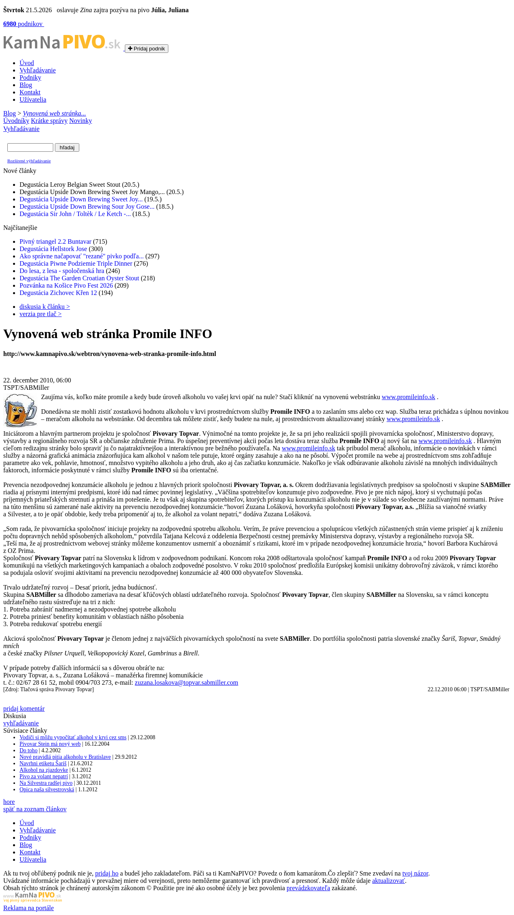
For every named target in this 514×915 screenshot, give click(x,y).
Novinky (80, 120)
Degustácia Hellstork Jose (53, 248)
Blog (26, 84)
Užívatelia (33, 99)
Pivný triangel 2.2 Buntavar (55, 241)
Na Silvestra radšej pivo (46, 783)
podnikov (23, 23)
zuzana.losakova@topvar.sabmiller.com (186, 682)
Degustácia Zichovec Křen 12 (58, 292)
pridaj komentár (24, 708)
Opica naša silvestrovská (47, 789)
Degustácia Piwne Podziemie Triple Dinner (76, 263)
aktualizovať (388, 880)
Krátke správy (49, 120)
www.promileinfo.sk (408, 396)
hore (9, 801)
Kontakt (30, 92)
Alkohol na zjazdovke (44, 770)
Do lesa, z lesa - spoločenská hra (62, 270)
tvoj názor (415, 873)
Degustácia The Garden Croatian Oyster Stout (79, 278)
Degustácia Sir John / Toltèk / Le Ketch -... (75, 213)
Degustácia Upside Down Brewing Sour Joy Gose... (87, 206)
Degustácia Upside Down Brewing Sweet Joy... (81, 199)
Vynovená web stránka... (54, 113)
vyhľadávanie (21, 723)
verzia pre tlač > (41, 313)
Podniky (30, 77)
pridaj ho (106, 873)
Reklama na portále (28, 907)
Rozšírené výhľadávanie (29, 160)
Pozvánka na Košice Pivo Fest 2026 (66, 285)
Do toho (28, 750)
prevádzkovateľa (308, 887)
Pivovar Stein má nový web (50, 744)
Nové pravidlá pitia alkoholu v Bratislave (65, 757)
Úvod (27, 62)
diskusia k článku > (45, 306)
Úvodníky (16, 120)
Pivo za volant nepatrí (44, 776)
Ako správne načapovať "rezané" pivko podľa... (82, 256)
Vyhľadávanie (38, 70)
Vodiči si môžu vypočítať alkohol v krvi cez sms (73, 737)
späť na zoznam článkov (35, 809)
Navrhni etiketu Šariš (43, 763)
